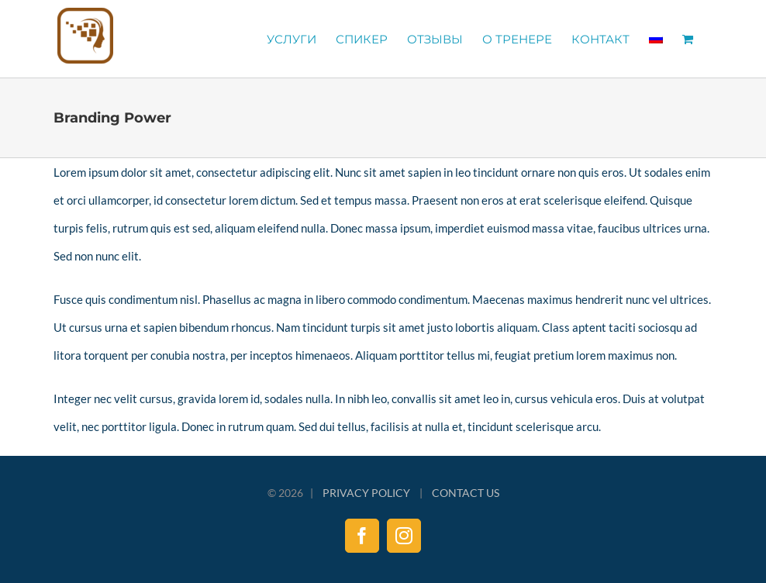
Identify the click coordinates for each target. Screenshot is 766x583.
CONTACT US (465, 492)
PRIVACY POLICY (366, 492)
